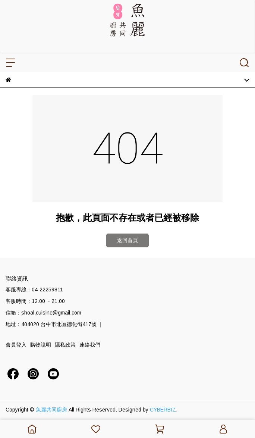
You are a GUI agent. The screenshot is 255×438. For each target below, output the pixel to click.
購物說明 (40, 345)
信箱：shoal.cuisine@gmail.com (43, 313)
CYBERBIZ (163, 410)
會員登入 (16, 345)
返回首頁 (127, 240)
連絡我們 (89, 345)
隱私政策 (65, 345)
